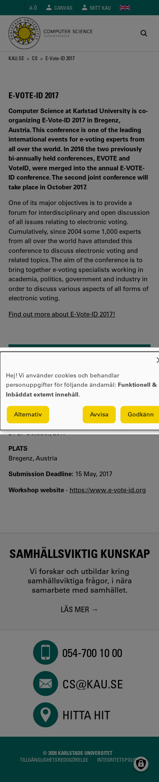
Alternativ (28, 415)
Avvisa (99, 415)
